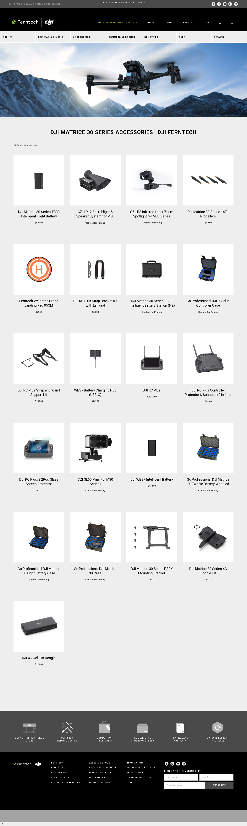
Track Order (97, 777)
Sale (182, 37)
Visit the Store (61, 777)
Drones (8, 37)
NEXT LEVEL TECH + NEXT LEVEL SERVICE (124, 3)
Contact (152, 22)
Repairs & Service (100, 772)
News (170, 22)
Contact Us (58, 772)
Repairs (219, 37)
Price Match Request (102, 767)
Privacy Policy (136, 772)
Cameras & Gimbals (51, 37)
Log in (205, 22)
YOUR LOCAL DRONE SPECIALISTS (117, 22)
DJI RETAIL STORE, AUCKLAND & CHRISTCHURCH (35, 4)
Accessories (81, 37)
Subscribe (219, 785)
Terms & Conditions (139, 777)
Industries (151, 37)
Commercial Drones (121, 37)
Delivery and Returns (140, 767)
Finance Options (99, 782)
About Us (57, 767)
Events (187, 22)
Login (130, 782)
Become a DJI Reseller (65, 782)
